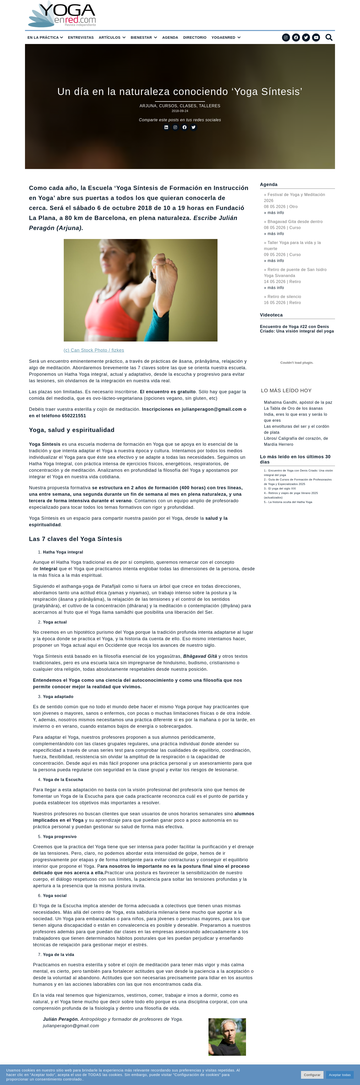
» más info (274, 212)
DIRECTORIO (194, 38)
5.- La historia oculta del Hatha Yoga (288, 502)
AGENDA (170, 38)
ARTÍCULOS (109, 38)
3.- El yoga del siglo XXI (280, 488)
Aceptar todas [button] (340, 1075)
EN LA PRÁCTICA (43, 38)
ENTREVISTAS (81, 38)
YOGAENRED (223, 38)
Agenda (269, 184)
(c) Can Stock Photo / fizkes (94, 350)
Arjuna (148, 106)
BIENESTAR (141, 38)
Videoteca (271, 315)
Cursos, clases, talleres (189, 106)
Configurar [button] (312, 1075)
